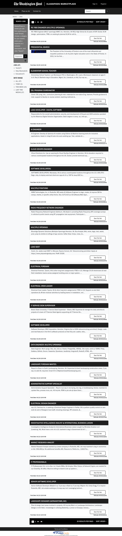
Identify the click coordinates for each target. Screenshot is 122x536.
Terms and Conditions (61, 529)
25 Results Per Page (85, 22)
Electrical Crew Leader (41, 286)
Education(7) (20, 74)
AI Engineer (36, 129)
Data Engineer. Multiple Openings (46, 345)
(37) (17, 65)
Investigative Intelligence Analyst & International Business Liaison (62, 423)
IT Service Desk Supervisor (43, 305)
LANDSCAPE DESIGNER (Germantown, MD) (48, 501)
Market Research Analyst (42, 442)
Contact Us (37, 11)
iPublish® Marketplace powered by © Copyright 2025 (61, 533)
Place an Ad (26, 11)
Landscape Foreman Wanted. (44, 364)
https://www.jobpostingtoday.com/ (43, 253)
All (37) (18, 81)
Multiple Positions (39, 188)
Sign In (95, 4)
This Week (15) (21, 87)
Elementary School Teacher (43, 71)
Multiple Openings (39, 227)
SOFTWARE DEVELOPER (40, 325)
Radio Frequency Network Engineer (47, 208)
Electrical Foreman (40, 266)
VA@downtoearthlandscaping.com (69, 371)
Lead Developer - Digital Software (46, 110)
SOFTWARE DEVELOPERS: (41, 169)
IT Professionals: (38, 462)
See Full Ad (98, 38)
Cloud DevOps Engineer (41, 149)
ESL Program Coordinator (43, 90)
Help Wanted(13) (21, 71)
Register (103, 4)
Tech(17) (18, 68)
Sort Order (100, 22)
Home (16, 11)
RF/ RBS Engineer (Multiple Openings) (48, 27)
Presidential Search (40, 47)
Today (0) (19, 84)
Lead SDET (35, 247)
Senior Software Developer (43, 481)
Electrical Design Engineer (43, 403)
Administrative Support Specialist (46, 384)
